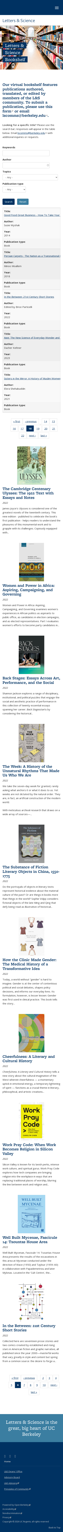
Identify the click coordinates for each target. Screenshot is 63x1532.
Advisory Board (12, 1477)
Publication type (13, 183)
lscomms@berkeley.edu (25, 115)
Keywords (9, 147)
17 (23, 429)
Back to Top (54, 1527)
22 (23, 436)
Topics (7, 171)
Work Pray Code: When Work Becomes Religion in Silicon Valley (29, 1149)
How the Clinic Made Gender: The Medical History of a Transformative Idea (29, 964)
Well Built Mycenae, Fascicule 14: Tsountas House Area (30, 1239)
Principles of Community (17, 1488)
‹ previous (32, 421)
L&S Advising (11, 1483)
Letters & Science (19, 21)
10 (45, 1385)
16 (15, 429)
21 (54, 429)
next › (33, 436)
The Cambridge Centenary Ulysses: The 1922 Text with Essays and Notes (28, 493)
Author (7, 159)
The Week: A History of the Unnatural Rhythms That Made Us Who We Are (31, 771)
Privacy (7, 1517)
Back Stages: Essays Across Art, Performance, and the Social (31, 680)
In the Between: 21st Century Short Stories (29, 296)
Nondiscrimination (12, 1513)
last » (45, 436)
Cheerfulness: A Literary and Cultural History (29, 1058)
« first (17, 421)
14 (46, 421)
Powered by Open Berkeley (17, 1504)
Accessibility (9, 1509)
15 (54, 421)
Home (7, 1461)
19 (39, 429)
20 (47, 429)
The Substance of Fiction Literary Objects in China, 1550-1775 (31, 871)
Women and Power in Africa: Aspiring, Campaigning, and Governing (29, 590)
